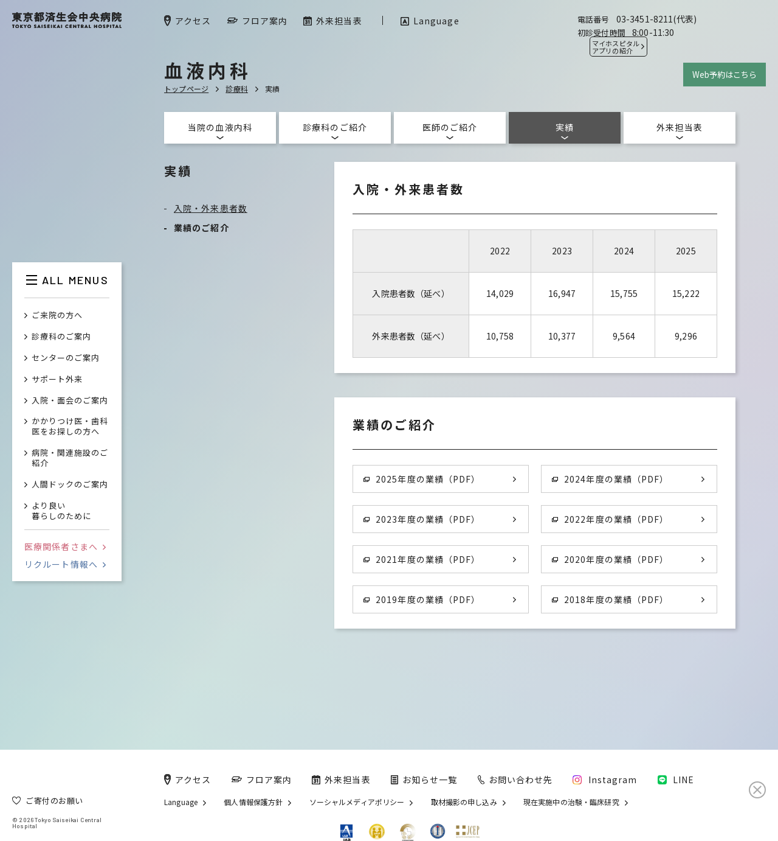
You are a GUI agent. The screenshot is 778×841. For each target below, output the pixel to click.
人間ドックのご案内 (70, 485)
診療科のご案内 (61, 337)
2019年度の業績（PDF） (421, 599)
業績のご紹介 (201, 228)
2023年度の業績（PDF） (421, 519)
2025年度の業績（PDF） (421, 479)
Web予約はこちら (724, 74)
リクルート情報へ (65, 564)
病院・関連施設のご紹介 (70, 458)
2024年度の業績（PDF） (610, 479)
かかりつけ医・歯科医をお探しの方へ (70, 426)
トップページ (186, 88)
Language (181, 802)
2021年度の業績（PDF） (421, 559)
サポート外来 (57, 379)
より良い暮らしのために (61, 511)
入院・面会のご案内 (70, 401)
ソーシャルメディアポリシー (357, 802)
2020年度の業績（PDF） (610, 559)
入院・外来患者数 (210, 208)
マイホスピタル (615, 46)
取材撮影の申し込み (464, 802)
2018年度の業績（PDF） (610, 599)
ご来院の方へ (57, 315)
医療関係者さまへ (65, 546)
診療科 (236, 88)
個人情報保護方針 (253, 802)
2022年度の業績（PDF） (610, 519)
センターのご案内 (66, 358)
